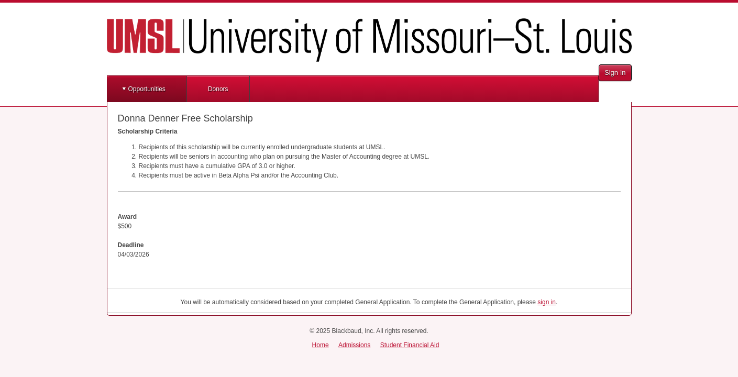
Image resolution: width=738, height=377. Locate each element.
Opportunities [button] (147, 89)
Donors (218, 89)
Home (320, 345)
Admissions (354, 345)
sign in (546, 302)
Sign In (614, 72)
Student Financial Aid (409, 345)
